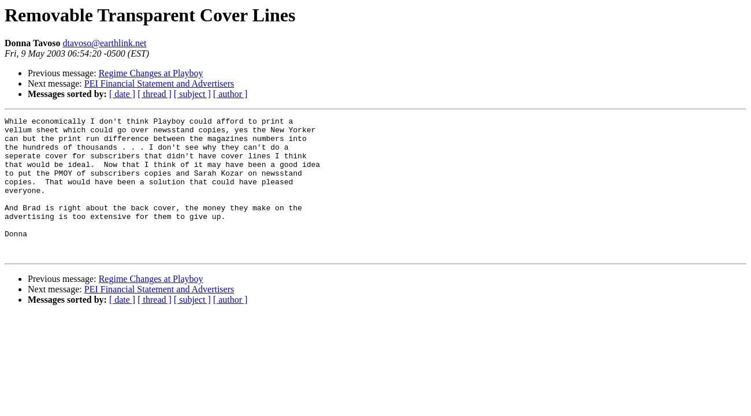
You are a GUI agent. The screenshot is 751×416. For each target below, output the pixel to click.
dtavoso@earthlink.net (105, 43)
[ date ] (122, 94)
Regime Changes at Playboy (151, 73)
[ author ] (230, 94)
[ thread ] (154, 94)
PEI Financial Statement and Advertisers (159, 83)
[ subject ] (192, 94)
